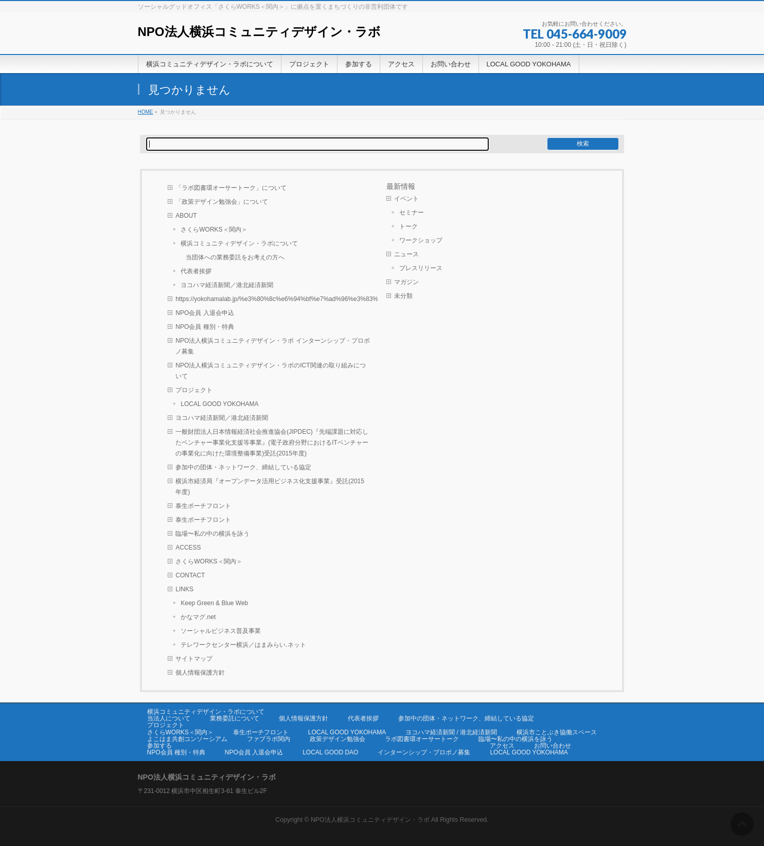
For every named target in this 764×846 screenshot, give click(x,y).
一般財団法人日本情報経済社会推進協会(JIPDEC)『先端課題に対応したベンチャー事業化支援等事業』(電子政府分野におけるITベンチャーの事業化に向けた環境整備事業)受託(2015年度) (271, 442)
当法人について (168, 718)
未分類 (403, 295)
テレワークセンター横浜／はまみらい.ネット (243, 644)
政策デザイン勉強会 (337, 739)
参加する (159, 745)
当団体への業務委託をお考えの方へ (235, 257)
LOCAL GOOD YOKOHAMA (219, 404)
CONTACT (190, 575)
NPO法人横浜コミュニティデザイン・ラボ (259, 32)
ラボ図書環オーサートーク (422, 739)
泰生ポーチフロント (203, 505)
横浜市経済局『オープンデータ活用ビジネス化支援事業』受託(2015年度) (269, 487)
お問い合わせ (552, 745)
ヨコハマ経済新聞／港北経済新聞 (227, 285)
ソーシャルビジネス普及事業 (221, 630)
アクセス (502, 745)
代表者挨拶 (196, 271)
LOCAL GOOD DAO (330, 752)
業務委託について (234, 718)
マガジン (406, 282)
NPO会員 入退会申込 (204, 312)
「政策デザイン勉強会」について (221, 201)
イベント (406, 198)
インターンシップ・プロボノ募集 (424, 752)
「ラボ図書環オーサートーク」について (231, 187)
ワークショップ (420, 240)
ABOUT (186, 215)
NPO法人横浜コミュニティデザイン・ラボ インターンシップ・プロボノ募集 (272, 346)
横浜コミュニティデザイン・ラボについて (239, 243)
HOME (145, 112)
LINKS (184, 589)
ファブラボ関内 (268, 739)
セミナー (411, 212)
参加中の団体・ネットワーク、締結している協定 (243, 467)
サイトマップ (193, 658)
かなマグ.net (198, 617)
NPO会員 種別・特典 (204, 326)
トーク (408, 226)
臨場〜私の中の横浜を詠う (212, 533)
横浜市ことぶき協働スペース (557, 732)
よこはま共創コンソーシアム (187, 739)
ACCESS (188, 547)
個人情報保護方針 (200, 672)
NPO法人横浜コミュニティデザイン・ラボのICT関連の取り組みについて (270, 371)
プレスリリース (420, 268)
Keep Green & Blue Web (214, 603)
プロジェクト (193, 390)
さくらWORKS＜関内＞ (214, 229)
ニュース (406, 254)
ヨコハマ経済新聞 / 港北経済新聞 (451, 732)
